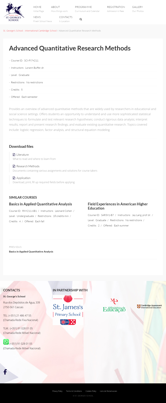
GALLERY (138, 9)
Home (38, 9)
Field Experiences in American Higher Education (118, 206)
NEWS (42, 19)
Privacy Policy (57, 391)
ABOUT (59, 9)
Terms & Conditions (74, 391)
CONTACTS (65, 19)
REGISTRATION (116, 9)
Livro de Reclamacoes (108, 391)
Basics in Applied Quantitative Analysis (40, 204)
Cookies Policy (91, 391)
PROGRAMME (87, 9)
